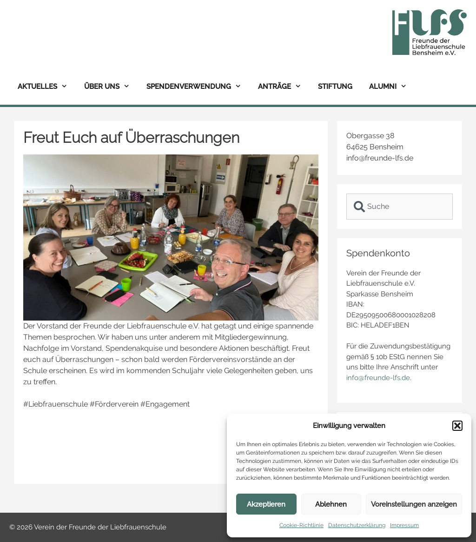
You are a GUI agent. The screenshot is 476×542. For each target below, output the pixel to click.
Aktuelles (47, 87)
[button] (457, 425)
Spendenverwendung (198, 87)
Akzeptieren (266, 504)
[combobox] (399, 207)
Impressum (404, 525)
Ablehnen (331, 504)
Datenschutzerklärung (356, 525)
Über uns (111, 87)
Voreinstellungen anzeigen (414, 504)
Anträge (284, 87)
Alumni (392, 87)
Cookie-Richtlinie (301, 525)
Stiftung (335, 86)
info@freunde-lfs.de (378, 378)
